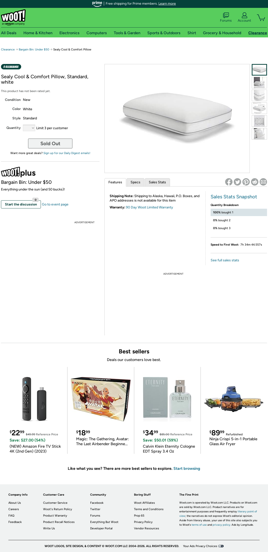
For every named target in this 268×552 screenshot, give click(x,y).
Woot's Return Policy (57, 509)
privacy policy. (222, 524)
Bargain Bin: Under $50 (34, 49)
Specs (135, 182)
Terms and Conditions (149, 509)
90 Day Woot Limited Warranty (149, 207)
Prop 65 (139, 515)
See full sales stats (225, 260)
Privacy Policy (143, 522)
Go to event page (55, 204)
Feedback (15, 522)
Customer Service (55, 503)
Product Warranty (55, 515)
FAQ (11, 515)
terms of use (199, 524)
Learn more (167, 3)
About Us (14, 503)
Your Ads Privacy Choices (200, 546)
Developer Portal (101, 528)
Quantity (13, 128)
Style (16, 118)
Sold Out (50, 143)
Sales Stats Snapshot (234, 197)
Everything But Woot (104, 522)
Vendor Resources (146, 528)
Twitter (95, 509)
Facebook (96, 503)
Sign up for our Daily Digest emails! (66, 153)
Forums (226, 17)
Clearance (8, 49)
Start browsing (186, 468)
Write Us (49, 528)
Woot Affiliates (144, 503)
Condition (13, 100)
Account (244, 17)
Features (115, 182)
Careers (13, 509)
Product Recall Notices (59, 522)
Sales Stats (157, 182)
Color (16, 109)
